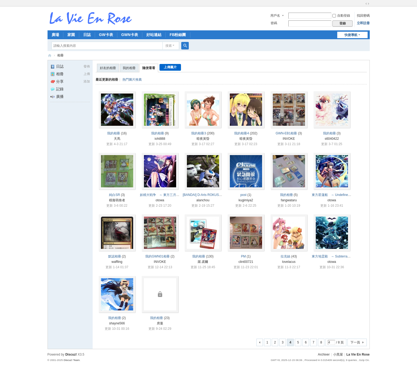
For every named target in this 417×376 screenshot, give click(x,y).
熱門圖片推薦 (132, 79)
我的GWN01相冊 (157, 256)
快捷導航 (351, 35)
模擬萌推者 (117, 200)
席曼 (160, 323)
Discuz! (71, 354)
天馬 (117, 139)
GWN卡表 (129, 35)
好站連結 (153, 35)
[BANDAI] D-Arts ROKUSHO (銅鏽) (208, 195)
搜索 (168, 46)
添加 (87, 81)
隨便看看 (148, 68)
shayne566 (117, 323)
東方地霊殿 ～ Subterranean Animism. (340, 256)
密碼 (274, 23)
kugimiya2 (245, 200)
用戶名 (275, 15)
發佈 (87, 66)
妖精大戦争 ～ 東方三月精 (159, 195)
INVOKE (289, 139)
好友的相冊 (108, 68)
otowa (159, 200)
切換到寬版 (367, 3)
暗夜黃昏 (203, 139)
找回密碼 (363, 15)
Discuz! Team (72, 360)
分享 (57, 81)
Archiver (324, 354)
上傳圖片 (170, 67)
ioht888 (160, 139)
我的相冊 (129, 68)
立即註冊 (363, 23)
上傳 (87, 74)
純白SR (114, 195)
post (243, 195)
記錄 (57, 89)
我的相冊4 (241, 133)
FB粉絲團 (178, 35)
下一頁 (355, 342)
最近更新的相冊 (107, 79)
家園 (71, 35)
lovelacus (288, 262)
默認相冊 (114, 256)
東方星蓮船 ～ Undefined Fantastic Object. (343, 195)
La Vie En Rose (357, 354)
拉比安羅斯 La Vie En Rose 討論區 (50, 55)
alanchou (202, 200)
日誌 (87, 35)
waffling (116, 262)
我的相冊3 (198, 133)
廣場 (55, 35)
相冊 (60, 55)
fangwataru (289, 200)
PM (243, 256)
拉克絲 (285, 256)
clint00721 (245, 262)
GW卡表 (106, 35)
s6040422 (332, 139)
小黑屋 (338, 354)
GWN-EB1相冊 (286, 133)
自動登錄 (341, 15)
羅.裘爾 (203, 262)
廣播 (57, 96)
